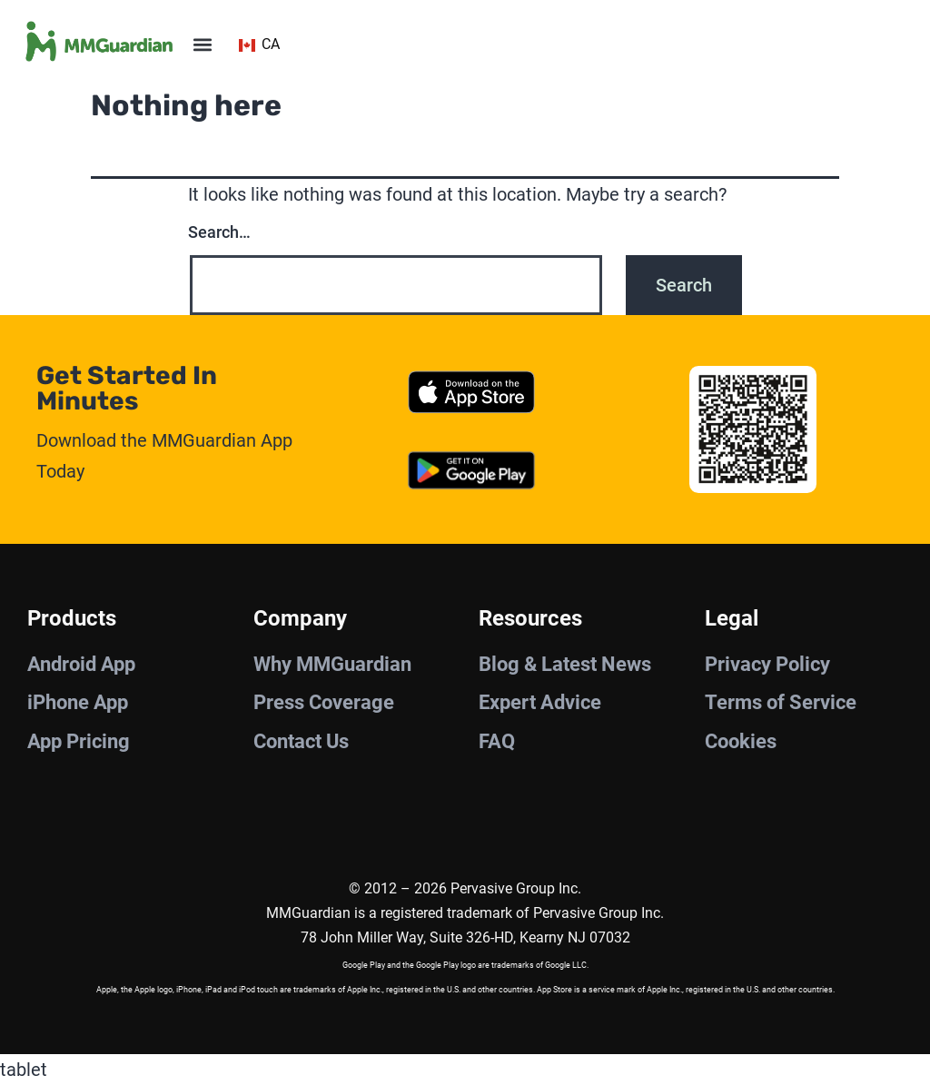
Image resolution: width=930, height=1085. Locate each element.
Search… (219, 232)
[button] (203, 45)
